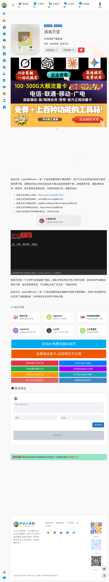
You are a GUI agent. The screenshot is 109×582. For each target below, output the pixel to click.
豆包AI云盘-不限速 (83, 363)
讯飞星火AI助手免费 (83, 374)
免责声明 (60, 523)
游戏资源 (58, 26)
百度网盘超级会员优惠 (83, 369)
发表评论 (98, 425)
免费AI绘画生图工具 (35, 374)
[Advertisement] (59, 154)
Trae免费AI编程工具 (34, 369)
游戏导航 (48, 26)
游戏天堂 (64, 44)
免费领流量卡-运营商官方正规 (58, 354)
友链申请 (49, 523)
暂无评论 (20, 388)
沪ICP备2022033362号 (49, 576)
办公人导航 (36, 576)
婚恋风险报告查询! (83, 380)
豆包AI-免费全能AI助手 (59, 344)
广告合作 (70, 523)
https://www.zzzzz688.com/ (50, 195)
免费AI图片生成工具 (35, 363)
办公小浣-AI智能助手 (35, 380)
